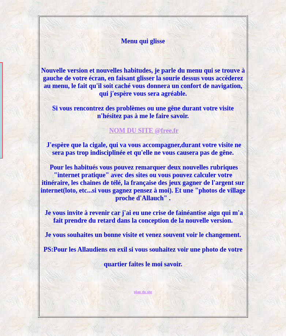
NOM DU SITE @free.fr (143, 130)
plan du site (143, 292)
